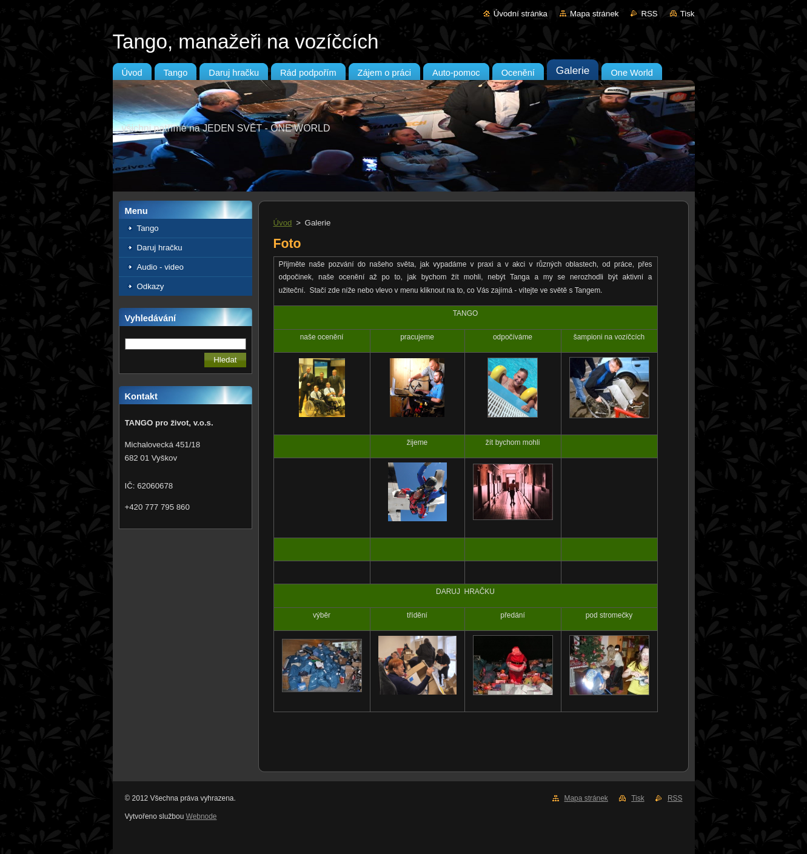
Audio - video (160, 267)
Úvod (282, 222)
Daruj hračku (159, 247)
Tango (148, 228)
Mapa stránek (594, 13)
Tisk (687, 13)
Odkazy (150, 286)
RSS (649, 13)
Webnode (201, 816)
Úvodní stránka (520, 13)
